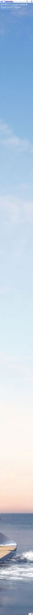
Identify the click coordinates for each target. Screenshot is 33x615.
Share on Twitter (32, 614)
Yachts (15, 1)
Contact (20, 1)
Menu (31, 1)
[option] (16, 307)
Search (27, 1)
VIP (29, 1)
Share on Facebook (30, 614)
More (24, 1)
